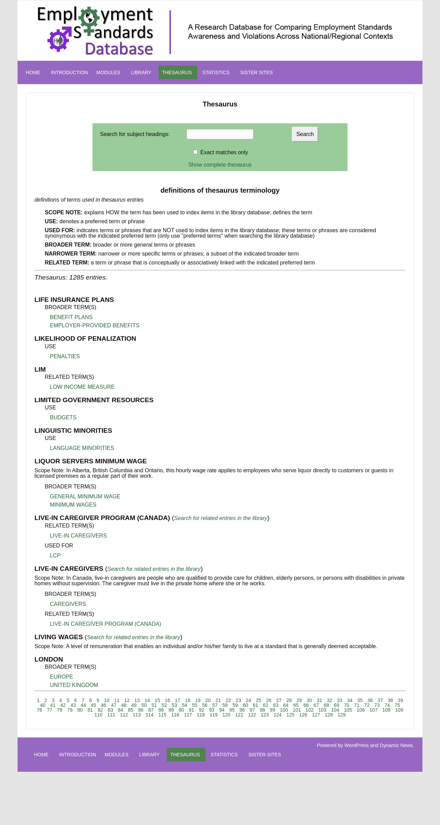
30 (309, 700)
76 (39, 710)
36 (370, 700)
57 (215, 705)
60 (245, 705)
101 (297, 710)
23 (238, 700)
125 (290, 714)
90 (181, 710)
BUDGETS (63, 417)
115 (162, 714)
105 (348, 710)
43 (73, 705)
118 (201, 714)
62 (265, 705)
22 (228, 700)
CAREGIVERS (68, 604)
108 (386, 710)
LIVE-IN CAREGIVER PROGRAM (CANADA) (105, 624)
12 (127, 700)
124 (278, 714)
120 (226, 714)
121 (239, 714)
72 (367, 705)
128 (329, 714)
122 (252, 714)
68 (326, 705)
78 (60, 710)
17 (177, 700)
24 (248, 700)
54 (184, 705)
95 (232, 710)
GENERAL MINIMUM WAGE (85, 496)
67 (316, 705)
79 (70, 710)
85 (130, 710)
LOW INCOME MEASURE (82, 387)
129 (341, 714)
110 (98, 714)
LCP (55, 555)
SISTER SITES (256, 72)
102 (310, 710)
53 (174, 705)
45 (93, 705)
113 (137, 714)
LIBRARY (141, 72)
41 (53, 705)
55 (195, 705)
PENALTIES (65, 356)
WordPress (356, 745)
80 (80, 710)
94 (222, 710)
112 (124, 714)
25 (259, 700)
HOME (33, 72)
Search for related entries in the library (220, 518)
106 (361, 710)
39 (400, 700)
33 (339, 700)
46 (103, 705)
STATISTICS (216, 72)
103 (322, 710)
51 (154, 705)
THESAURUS (176, 72)
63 (275, 705)
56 (205, 705)
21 (218, 700)
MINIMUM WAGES (73, 505)
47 (114, 705)
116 (175, 714)
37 (380, 700)
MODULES (108, 72)
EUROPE (61, 677)
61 (255, 705)
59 (235, 705)
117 (188, 714)
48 (123, 705)
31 (319, 700)
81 (90, 710)
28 (289, 700)
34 (350, 700)
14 (147, 700)
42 (63, 705)
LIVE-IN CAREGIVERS (78, 536)
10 (107, 700)
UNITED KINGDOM (74, 685)
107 (373, 710)
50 (144, 705)
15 (157, 700)
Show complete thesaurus (220, 165)
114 (149, 714)
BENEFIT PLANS (71, 317)
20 (208, 700)
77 (50, 710)
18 (187, 700)
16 (167, 700)
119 (214, 714)
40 (43, 705)
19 (198, 700)
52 (164, 705)
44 (83, 705)
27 (279, 700)
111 (111, 714)
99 (272, 710)
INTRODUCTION (69, 72)
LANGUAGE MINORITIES (82, 448)
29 (299, 700)
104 (335, 710)
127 (316, 714)
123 (265, 714)
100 (284, 710)
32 (329, 700)
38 (390, 700)
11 (117, 700)
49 (134, 705)
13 (137, 700)
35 (360, 700)
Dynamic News (396, 745)
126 (303, 714)
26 (269, 700)
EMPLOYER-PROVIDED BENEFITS (95, 325)
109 (399, 710)
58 (225, 705)
